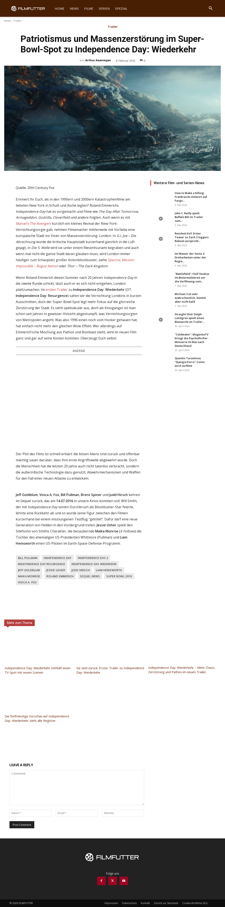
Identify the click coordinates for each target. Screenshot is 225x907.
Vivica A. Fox (27, 582)
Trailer (17, 21)
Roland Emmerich (60, 576)
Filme (88, 8)
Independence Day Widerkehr (94, 564)
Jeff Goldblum (29, 570)
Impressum (111, 903)
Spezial (121, 8)
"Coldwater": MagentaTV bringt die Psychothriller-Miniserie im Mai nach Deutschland (192, 340)
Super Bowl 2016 (119, 576)
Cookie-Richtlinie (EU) (194, 903)
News (74, 8)
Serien (104, 8)
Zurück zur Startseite (166, 903)
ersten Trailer (57, 289)
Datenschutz (129, 903)
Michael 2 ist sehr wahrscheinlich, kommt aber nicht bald (190, 297)
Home (59, 8)
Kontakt (145, 903)
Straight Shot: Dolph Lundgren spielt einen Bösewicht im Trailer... (189, 318)
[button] (211, 9)
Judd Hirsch (81, 570)
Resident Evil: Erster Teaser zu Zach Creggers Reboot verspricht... (192, 237)
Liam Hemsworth (109, 570)
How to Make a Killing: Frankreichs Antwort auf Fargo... (191, 196)
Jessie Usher (55, 570)
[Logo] (30, 8)
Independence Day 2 (93, 558)
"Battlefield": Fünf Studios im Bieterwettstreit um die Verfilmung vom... (192, 277)
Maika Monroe (29, 576)
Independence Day (58, 558)
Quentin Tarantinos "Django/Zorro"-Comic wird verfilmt (190, 362)
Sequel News (90, 576)
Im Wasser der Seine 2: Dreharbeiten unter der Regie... (190, 257)
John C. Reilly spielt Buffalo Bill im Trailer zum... (189, 217)
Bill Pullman (28, 558)
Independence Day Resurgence (41, 564)
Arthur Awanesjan (98, 60)
